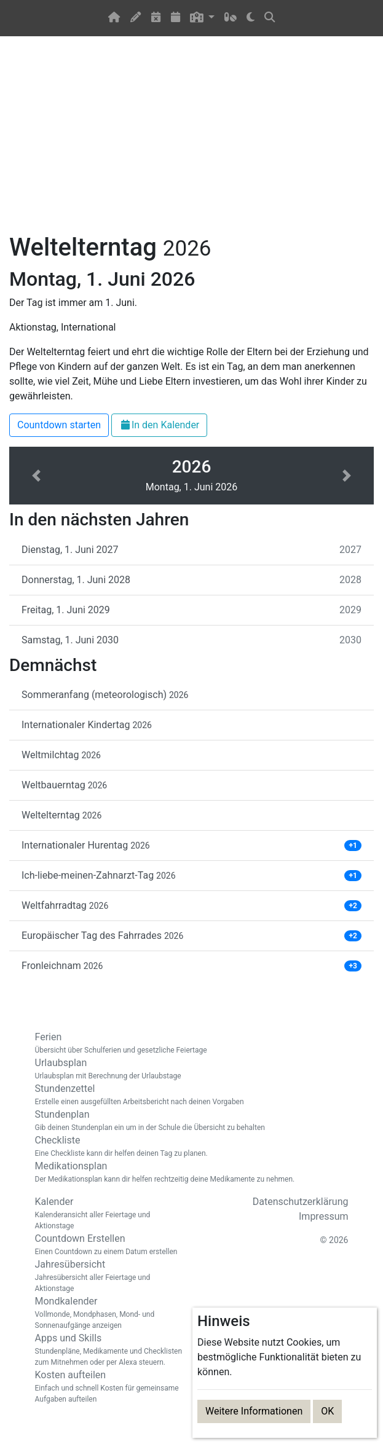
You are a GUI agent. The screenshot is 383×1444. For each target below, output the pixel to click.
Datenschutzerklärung (301, 1201)
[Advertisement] (191, 142)
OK (327, 1411)
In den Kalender (159, 425)
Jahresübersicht (109, 1276)
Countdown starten (59, 425)
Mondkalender (109, 1313)
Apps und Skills (109, 1350)
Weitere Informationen (253, 1411)
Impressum (324, 1216)
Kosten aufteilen (109, 1387)
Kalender (109, 1213)
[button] (202, 18)
